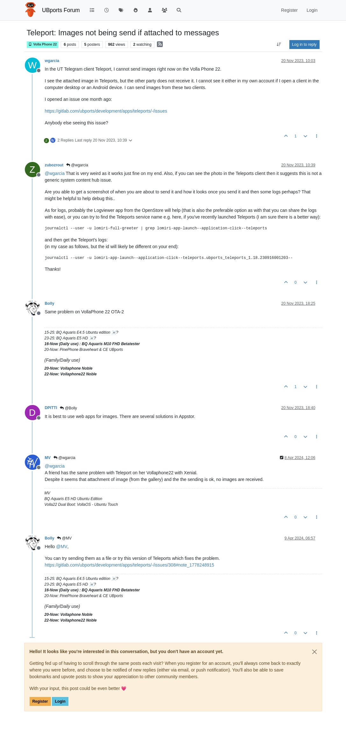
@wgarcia (77, 165)
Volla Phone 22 (42, 44)
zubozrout (54, 165)
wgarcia (52, 61)
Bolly (49, 303)
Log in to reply (304, 44)
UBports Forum (61, 10)
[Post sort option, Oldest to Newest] (278, 44)
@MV (64, 538)
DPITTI (51, 408)
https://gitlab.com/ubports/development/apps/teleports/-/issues (106, 111)
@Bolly (68, 408)
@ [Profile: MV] (61, 546)
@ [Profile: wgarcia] (55, 173)
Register (40, 701)
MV (48, 458)
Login (60, 701)
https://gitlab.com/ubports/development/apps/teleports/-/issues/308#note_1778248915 (129, 564)
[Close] (314, 651)
